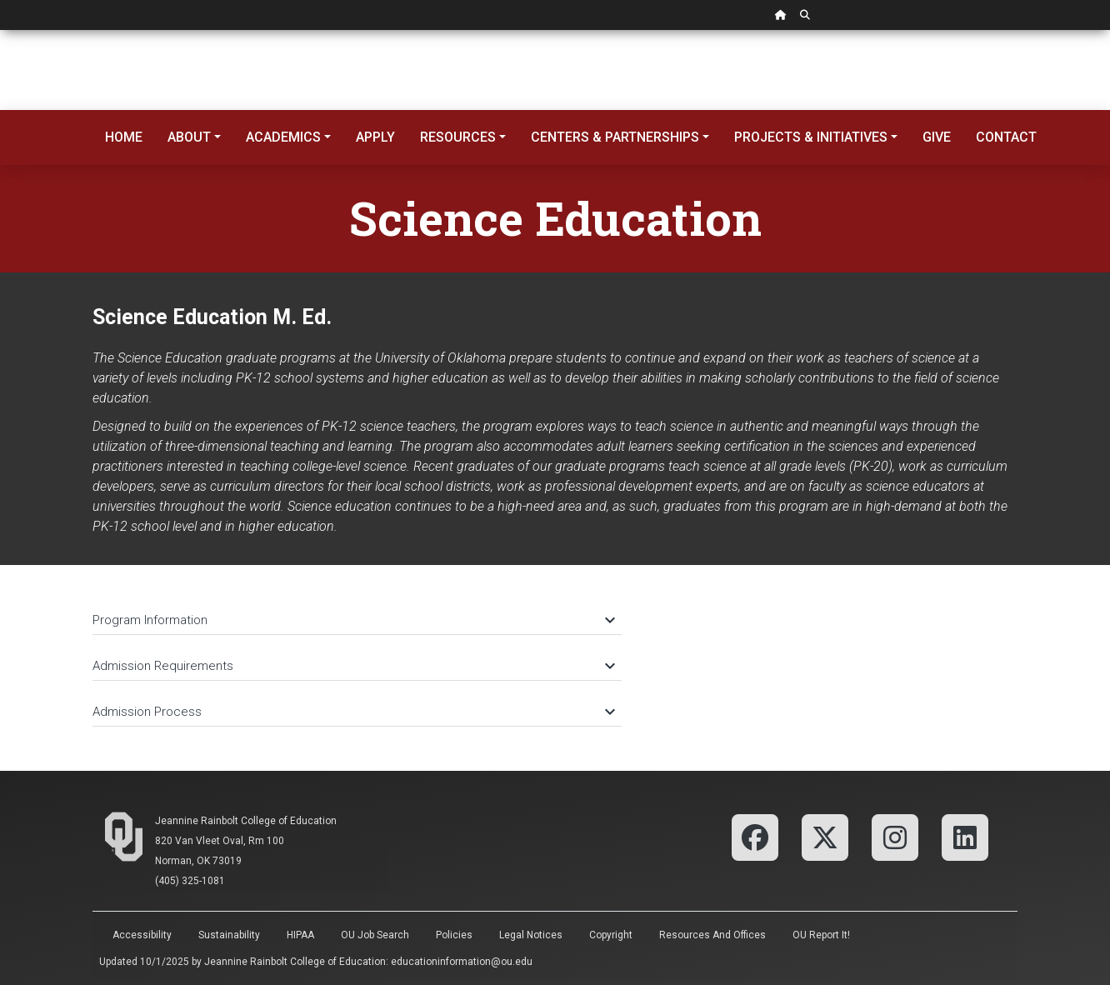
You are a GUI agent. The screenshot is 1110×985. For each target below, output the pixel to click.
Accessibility (142, 935)
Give (936, 137)
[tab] (357, 612)
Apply (375, 137)
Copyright (610, 935)
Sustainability (229, 935)
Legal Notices (530, 935)
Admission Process (352, 712)
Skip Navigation (0, 30)
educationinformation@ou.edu (461, 962)
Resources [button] (458, 137)
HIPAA (300, 935)
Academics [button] (283, 137)
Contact (1006, 137)
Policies (454, 935)
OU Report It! (821, 935)
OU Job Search (375, 935)
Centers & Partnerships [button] (615, 137)
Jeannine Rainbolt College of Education (246, 821)
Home (123, 137)
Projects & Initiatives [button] (811, 137)
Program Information (352, 620)
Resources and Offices (712, 935)
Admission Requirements (352, 666)
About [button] (189, 137)
